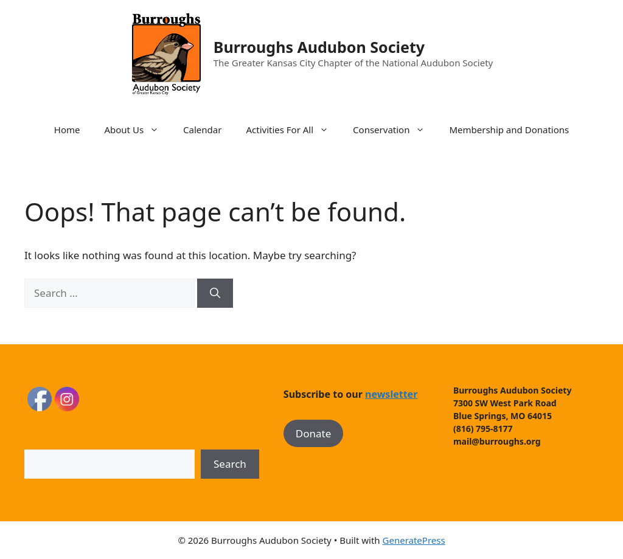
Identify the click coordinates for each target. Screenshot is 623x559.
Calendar (202, 129)
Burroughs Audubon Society (319, 46)
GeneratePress (414, 540)
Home (67, 129)
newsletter (391, 394)
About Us (137, 129)
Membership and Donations (509, 129)
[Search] (215, 293)
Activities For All (293, 129)
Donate (313, 433)
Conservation (395, 129)
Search (230, 464)
